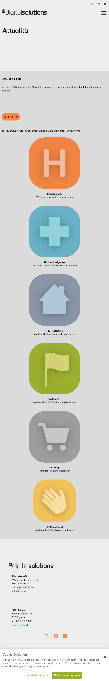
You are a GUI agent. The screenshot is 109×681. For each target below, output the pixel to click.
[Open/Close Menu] (104, 13)
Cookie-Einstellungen (38, 675)
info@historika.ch (21, 591)
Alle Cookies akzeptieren (67, 675)
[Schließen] (105, 657)
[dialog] (54, 665)
